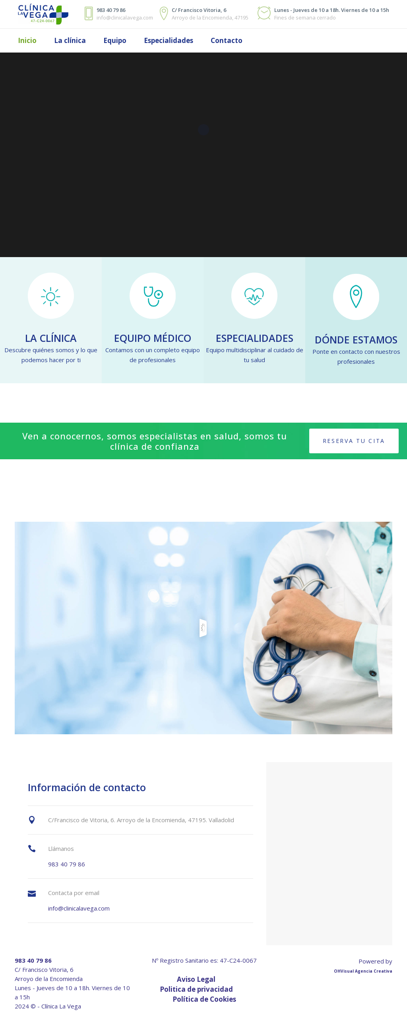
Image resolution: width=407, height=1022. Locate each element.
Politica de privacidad (196, 989)
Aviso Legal (196, 979)
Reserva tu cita (354, 441)
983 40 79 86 (66, 864)
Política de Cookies (204, 999)
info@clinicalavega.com (79, 908)
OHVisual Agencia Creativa (363, 971)
